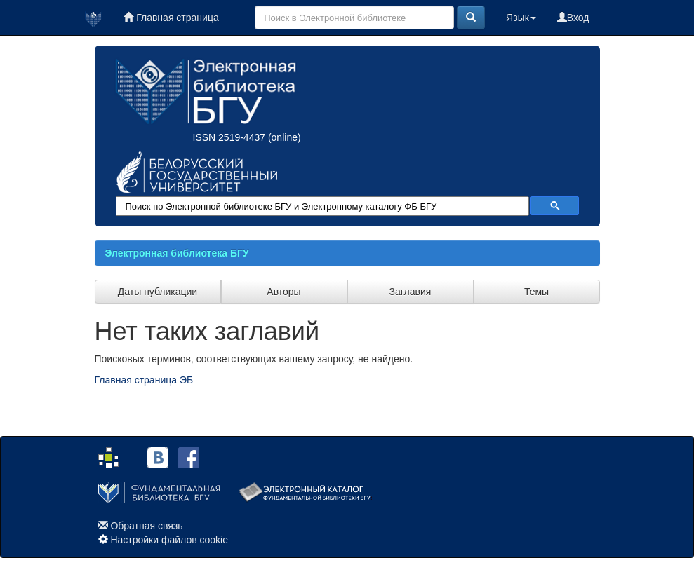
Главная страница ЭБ (144, 380)
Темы (536, 291)
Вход (573, 17)
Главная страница (171, 17)
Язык (521, 17)
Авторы (283, 291)
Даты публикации (157, 291)
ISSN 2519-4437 (229, 137)
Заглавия (410, 291)
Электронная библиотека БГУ (177, 253)
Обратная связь (146, 525)
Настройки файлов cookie (169, 539)
